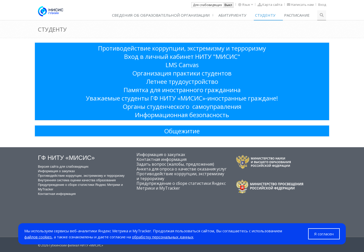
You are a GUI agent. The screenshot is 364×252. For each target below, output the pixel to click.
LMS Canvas (182, 65)
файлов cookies (38, 236)
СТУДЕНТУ (265, 15)
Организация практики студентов (182, 73)
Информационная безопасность (182, 115)
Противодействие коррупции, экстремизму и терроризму (182, 48)
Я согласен (324, 233)
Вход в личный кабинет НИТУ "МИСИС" (182, 56)
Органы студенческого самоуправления (182, 106)
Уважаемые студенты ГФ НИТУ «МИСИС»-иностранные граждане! (182, 98)
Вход (322, 4)
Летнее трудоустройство (182, 81)
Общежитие (182, 131)
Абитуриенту (232, 15)
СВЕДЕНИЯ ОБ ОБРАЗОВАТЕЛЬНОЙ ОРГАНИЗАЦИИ (161, 15)
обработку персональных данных (162, 236)
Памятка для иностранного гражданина (182, 90)
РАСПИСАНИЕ (297, 15)
